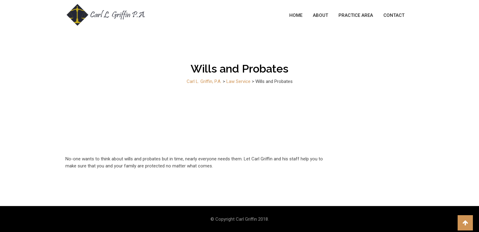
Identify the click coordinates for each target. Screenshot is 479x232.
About (320, 15)
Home (295, 15)
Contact (393, 15)
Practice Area (355, 15)
